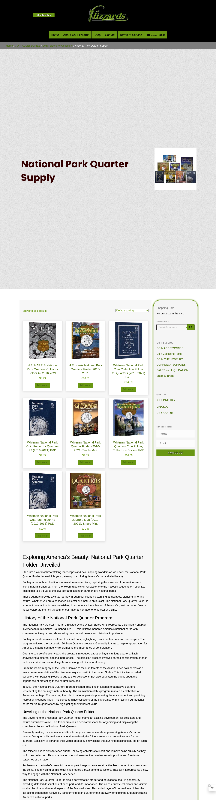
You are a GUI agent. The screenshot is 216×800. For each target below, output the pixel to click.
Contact (110, 35)
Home (55, 35)
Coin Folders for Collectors (57, 45)
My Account (164, 413)
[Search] (191, 327)
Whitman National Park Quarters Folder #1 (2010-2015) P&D (42, 519)
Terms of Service (131, 35)
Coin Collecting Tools (169, 353)
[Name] (175, 434)
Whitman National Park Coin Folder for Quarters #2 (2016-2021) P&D (42, 446)
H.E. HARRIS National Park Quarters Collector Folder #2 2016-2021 (42, 369)
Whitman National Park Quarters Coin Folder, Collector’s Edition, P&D (128, 446)
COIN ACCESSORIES (27, 45)
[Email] (175, 443)
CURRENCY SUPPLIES (171, 364)
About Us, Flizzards (76, 35)
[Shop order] (132, 310)
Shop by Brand (165, 375)
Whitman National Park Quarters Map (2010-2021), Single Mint (85, 519)
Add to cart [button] (42, 385)
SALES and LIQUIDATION (172, 370)
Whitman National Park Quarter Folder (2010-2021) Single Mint (85, 446)
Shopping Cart (166, 400)
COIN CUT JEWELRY (169, 359)
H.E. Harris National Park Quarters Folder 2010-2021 (85, 369)
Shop (97, 35)
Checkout (163, 406)
